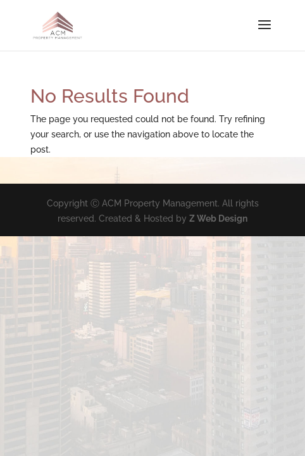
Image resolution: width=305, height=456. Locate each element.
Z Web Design (218, 218)
